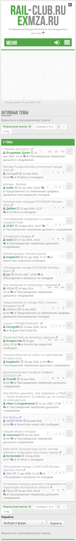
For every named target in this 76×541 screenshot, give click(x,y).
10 (63, 207)
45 (58, 490)
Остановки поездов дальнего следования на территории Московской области (34, 485)
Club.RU (38, 10)
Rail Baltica (10, 417)
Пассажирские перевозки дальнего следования (38, 229)
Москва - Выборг (15, 184)
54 (53, 239)
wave (9, 239)
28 (63, 308)
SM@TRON (14, 420)
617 (62, 340)
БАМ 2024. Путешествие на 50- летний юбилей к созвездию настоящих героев (30, 450)
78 (58, 172)
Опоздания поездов (17, 236)
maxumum (13, 435)
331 (50, 151)
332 (56, 151)
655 (56, 287)
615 (50, 340)
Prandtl (11, 379)
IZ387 (10, 225)
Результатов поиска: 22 (17, 126)
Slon (9, 473)
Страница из (44, 126)
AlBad (10, 288)
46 (63, 490)
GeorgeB (12, 173)
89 (58, 378)
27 (58, 308)
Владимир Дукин (18, 152)
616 (56, 340)
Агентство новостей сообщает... (25, 260)
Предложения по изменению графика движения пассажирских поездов (31, 193)
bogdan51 (13, 257)
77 (53, 172)
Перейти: (7, 517)
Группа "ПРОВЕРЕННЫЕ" (21, 323)
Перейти (56, 523)
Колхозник (13, 456)
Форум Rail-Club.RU (23, 330)
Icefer (10, 187)
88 (53, 378)
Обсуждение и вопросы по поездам (28, 278)
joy (8, 274)
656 (62, 287)
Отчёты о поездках (30, 177)
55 (58, 239)
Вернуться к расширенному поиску (25, 120)
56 (63, 239)
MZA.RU (38, 20)
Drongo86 (13, 326)
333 (62, 151)
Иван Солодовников (20, 403)
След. (6, 131)
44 (53, 490)
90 (63, 378)
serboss (11, 309)
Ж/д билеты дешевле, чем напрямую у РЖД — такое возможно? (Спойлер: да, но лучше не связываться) (34, 396)
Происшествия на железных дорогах (29, 337)
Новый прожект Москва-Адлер (24, 253)
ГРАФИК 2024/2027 (16, 149)
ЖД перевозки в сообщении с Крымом (30, 285)
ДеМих (11, 208)
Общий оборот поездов (19, 431)
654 (50, 287)
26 (53, 308)
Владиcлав (14, 340)
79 (63, 172)
